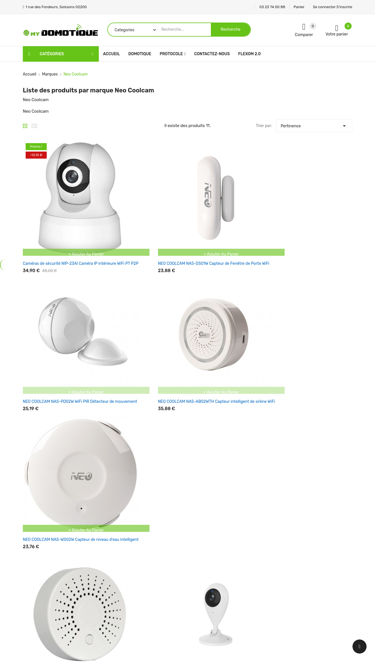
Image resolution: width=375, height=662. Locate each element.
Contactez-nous (207, 599)
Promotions (146, 539)
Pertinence (314, 124)
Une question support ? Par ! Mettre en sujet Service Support (321, 457)
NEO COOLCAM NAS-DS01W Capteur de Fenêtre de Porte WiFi (116, 213)
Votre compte (263, 528)
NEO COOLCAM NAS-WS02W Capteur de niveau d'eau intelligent (318, 213)
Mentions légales (207, 549)
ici (302, 458)
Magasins (200, 618)
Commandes (259, 559)
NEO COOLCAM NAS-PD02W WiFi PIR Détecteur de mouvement (183, 213)
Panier (299, 7)
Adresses (256, 579)
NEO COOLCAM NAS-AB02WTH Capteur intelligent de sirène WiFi (254, 213)
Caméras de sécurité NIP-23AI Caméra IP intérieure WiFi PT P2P (50, 213)
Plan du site (202, 609)
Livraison (200, 539)
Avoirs (253, 569)
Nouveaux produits (152, 549)
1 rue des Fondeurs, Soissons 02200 (56, 572)
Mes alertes (258, 589)
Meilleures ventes (151, 559)
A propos (200, 579)
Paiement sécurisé (209, 589)
